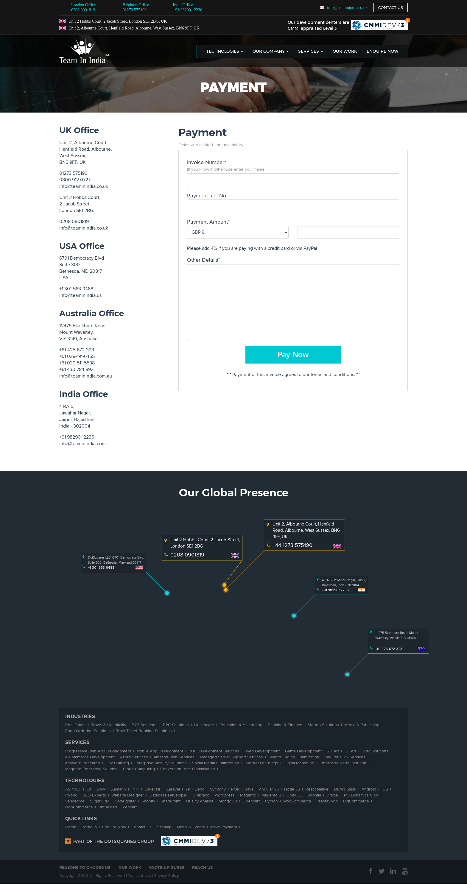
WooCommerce (297, 801)
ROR (235, 789)
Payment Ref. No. (207, 196)
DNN (101, 789)
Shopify (148, 801)
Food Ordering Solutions (88, 731)
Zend (200, 789)
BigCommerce (356, 801)
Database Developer (168, 795)
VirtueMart (107, 807)
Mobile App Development (159, 751)
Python (271, 801)
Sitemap (164, 827)
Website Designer (127, 795)
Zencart (130, 807)
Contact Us (141, 827)
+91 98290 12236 (187, 7)
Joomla (314, 795)
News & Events (191, 827)
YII (187, 789)
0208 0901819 (83, 10)
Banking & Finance (285, 725)
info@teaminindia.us (80, 295)
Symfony (218, 789)
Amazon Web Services (173, 757)
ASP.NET (73, 789)
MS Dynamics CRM (361, 795)
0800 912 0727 (75, 180)
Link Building (117, 763)
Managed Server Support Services (231, 757)
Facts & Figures (167, 867)
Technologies (224, 51)
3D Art (350, 751)
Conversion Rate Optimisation (187, 769)
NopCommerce (79, 807)
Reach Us (203, 867)
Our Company (271, 51)
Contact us (390, 7)
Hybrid (71, 795)
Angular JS (269, 789)
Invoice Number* (206, 162)
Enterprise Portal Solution (343, 763)
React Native (317, 789)
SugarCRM (99, 801)
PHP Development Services (214, 751)
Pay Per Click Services (345, 757)
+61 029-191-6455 (77, 356)
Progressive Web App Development (98, 751)
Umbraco (201, 795)
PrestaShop (327, 801)
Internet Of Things (261, 763)
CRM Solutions (375, 751)
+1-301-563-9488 (101, 567)
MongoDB (228, 801)
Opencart (251, 801)
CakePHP (152, 789)
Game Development (303, 751)
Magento (248, 795)
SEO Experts (94, 795)
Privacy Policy (166, 876)
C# (88, 789)
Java (249, 789)
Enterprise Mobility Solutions (160, 763)
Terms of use (139, 876)
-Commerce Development (90, 757)
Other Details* (203, 260)
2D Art (333, 751)
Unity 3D (295, 795)
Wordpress (225, 795)
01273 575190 (135, 10)
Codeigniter (125, 801)
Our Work (345, 51)
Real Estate (75, 725)
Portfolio (89, 827)
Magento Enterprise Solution (91, 769)
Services (310, 51)
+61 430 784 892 (76, 369)
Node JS (292, 789)
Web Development (263, 751)
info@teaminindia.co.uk (347, 7)
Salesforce (75, 801)
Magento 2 (271, 795)
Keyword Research (82, 763)
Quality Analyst (199, 801)
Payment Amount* (208, 222)
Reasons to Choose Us (84, 867)
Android (369, 789)
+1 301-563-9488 (76, 288)
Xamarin (118, 789)
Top (407, 20)
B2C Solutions (176, 725)
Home (70, 827)
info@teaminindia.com (82, 443)
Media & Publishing (361, 725)
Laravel (173, 789)
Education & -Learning (241, 725)
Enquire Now (382, 51)
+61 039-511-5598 (77, 363)
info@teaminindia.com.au (85, 376)
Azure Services (134, 757)
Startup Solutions (323, 725)
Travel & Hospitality (108, 725)
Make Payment (223, 827)
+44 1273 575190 (292, 545)
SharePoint (170, 801)
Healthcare (204, 725)
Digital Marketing (299, 763)
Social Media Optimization (215, 763)
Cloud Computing (139, 769)
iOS (385, 789)
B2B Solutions (145, 725)
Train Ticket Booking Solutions (144, 731)
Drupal (332, 795)
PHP (135, 789)
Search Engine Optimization (293, 757)
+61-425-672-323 (76, 350)
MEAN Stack (345, 789)
